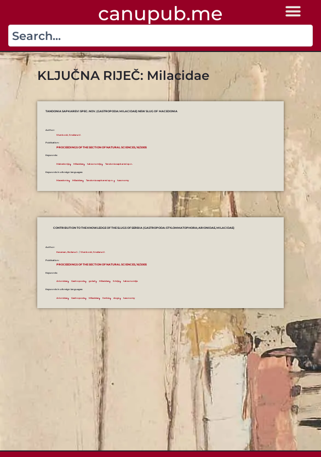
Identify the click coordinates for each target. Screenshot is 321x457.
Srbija (116, 281)
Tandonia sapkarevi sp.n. (119, 164)
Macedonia (62, 180)
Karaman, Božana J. (67, 252)
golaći (92, 281)
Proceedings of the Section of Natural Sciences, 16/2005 (101, 147)
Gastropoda (78, 281)
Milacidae (78, 164)
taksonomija (94, 164)
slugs (116, 298)
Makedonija (63, 164)
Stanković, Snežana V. (68, 135)
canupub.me (160, 13)
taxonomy (123, 180)
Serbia (106, 298)
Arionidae (61, 281)
